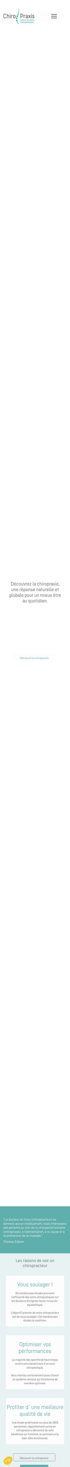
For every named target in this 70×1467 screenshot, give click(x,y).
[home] (18, 16)
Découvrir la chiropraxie (34, 658)
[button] (48, 16)
